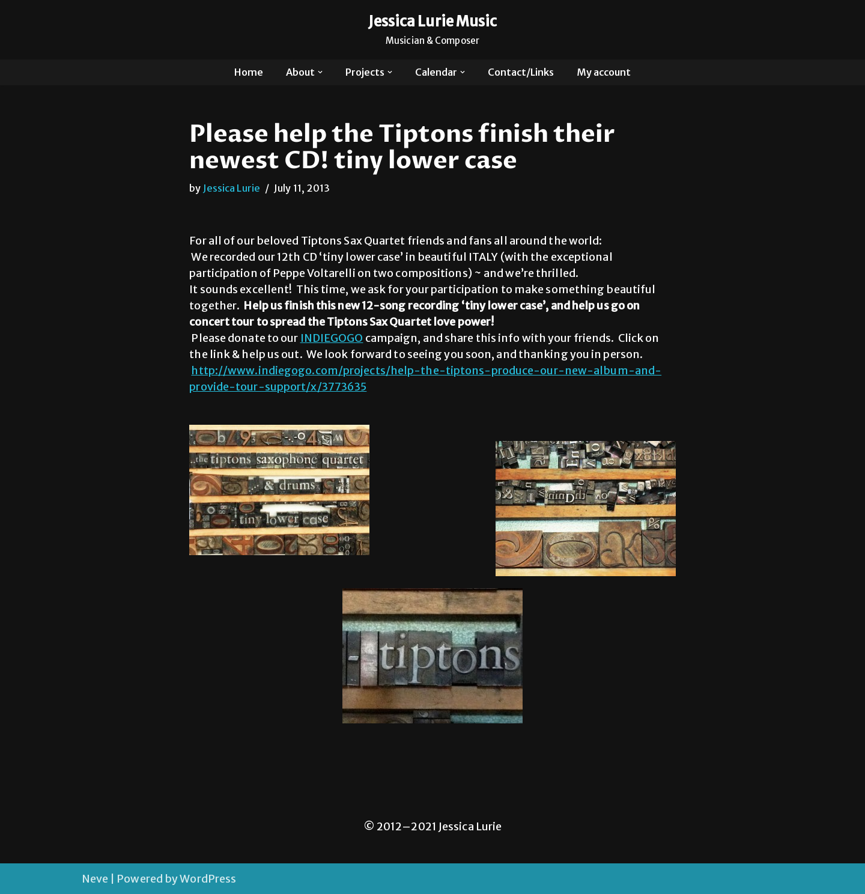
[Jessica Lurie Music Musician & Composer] (432, 30)
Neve (95, 879)
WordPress (208, 879)
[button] (320, 72)
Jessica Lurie (231, 188)
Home (248, 72)
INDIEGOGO (331, 338)
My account (604, 72)
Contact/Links (521, 72)
